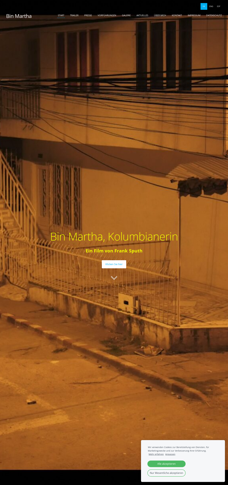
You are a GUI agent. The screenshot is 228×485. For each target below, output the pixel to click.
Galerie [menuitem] (126, 15)
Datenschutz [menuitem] (214, 15)
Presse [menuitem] (88, 15)
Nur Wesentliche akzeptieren (166, 473)
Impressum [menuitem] (194, 15)
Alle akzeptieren (166, 463)
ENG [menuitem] (211, 6)
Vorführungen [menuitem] (107, 15)
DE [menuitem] (204, 6)
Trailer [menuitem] (74, 15)
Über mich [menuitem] (160, 15)
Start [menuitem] (61, 15)
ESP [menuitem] (218, 6)
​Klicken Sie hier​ (114, 264)
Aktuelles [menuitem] (142, 15)
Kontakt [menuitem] (177, 15)
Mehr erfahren (156, 454)
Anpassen (170, 454)
